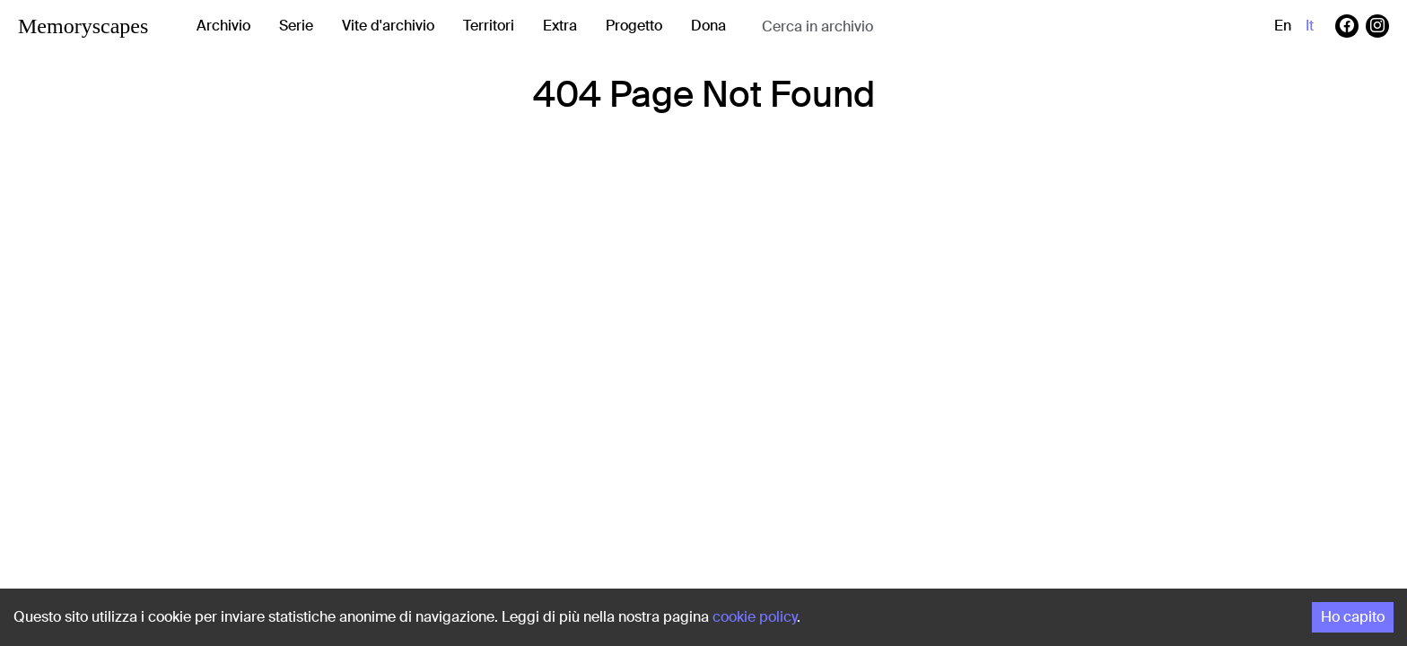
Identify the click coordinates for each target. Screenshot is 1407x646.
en (1282, 25)
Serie (296, 25)
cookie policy (754, 616)
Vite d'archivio (388, 25)
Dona (708, 25)
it (1310, 25)
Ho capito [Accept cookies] (1353, 616)
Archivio (223, 25)
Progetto (634, 25)
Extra (560, 25)
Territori (488, 25)
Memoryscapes (83, 26)
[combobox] (904, 26)
